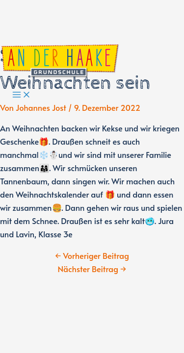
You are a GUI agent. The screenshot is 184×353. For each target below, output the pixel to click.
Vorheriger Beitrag (92, 255)
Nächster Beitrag (92, 269)
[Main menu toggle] (21, 95)
